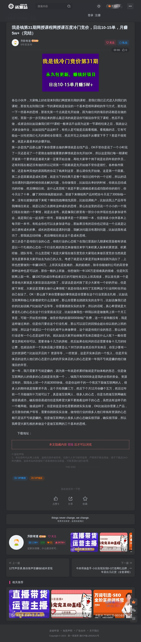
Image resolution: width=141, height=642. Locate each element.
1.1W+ (33, 542)
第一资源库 (73, 635)
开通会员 (114, 6)
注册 (98, 15)
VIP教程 (20, 478)
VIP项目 (37, 478)
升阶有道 (26, 40)
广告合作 (81, 630)
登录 (90, 15)
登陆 (70, 444)
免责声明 (67, 630)
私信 (123, 42)
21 (49, 542)
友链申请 (54, 630)
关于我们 (94, 630)
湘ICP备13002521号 (89, 635)
